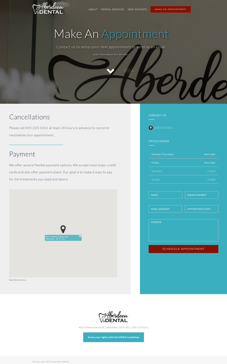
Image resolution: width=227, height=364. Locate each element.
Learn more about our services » (111, 54)
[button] (63, 229)
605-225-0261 (164, 127)
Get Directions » (18, 280)
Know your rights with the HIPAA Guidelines (113, 334)
